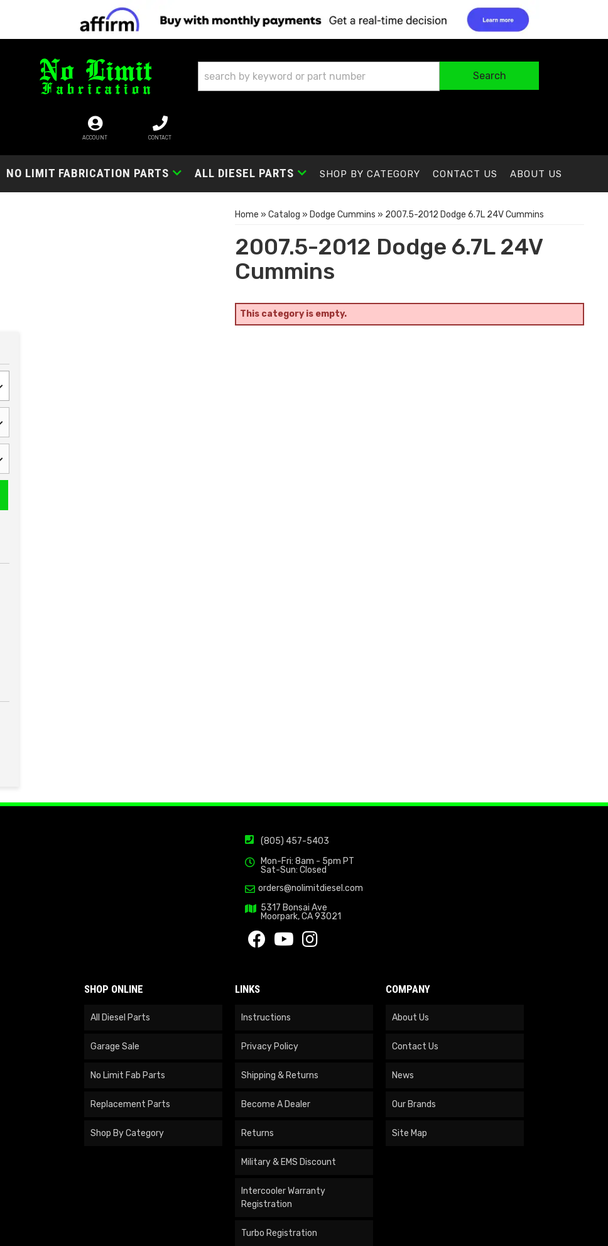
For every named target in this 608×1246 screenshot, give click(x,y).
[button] (311, 79)
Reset (106, 336)
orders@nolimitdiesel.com (310, 929)
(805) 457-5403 (295, 882)
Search (175, 339)
